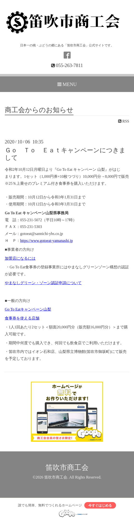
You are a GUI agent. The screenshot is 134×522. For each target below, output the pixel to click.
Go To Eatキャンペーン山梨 (28, 309)
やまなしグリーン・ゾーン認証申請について (43, 283)
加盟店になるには (20, 258)
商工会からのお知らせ (39, 110)
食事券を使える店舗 (22, 318)
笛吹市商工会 (67, 467)
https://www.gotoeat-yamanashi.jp (46, 241)
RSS (123, 121)
